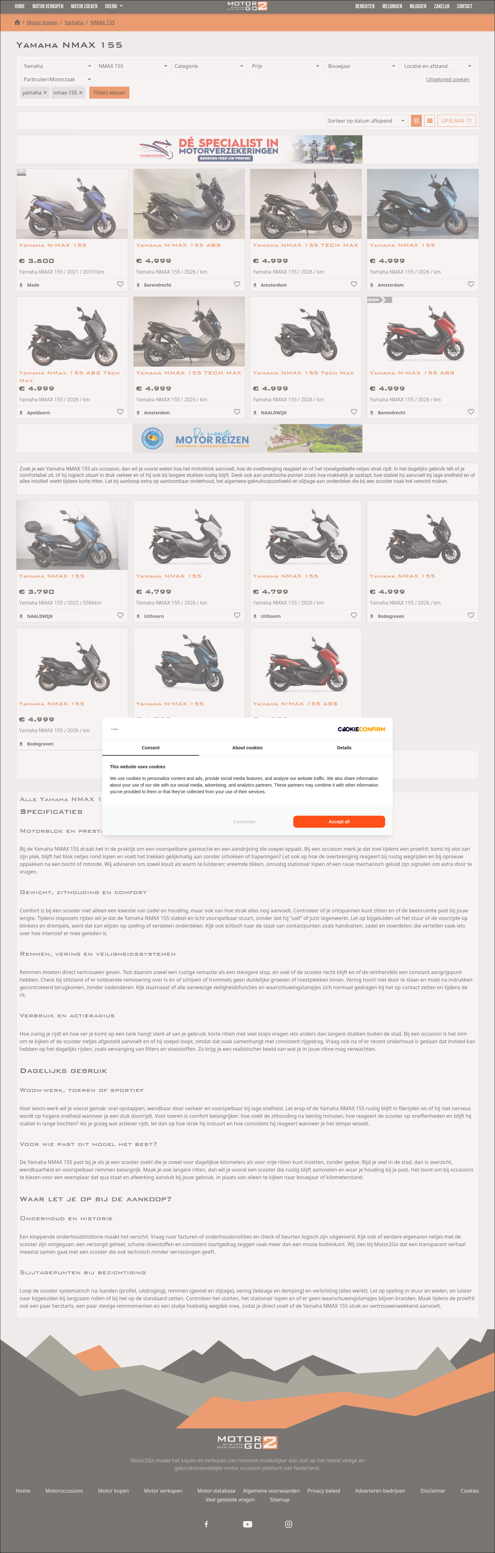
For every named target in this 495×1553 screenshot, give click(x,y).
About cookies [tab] (247, 747)
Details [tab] (344, 747)
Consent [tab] (150, 747)
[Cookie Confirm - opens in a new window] (361, 729)
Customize (244, 821)
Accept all (339, 821)
